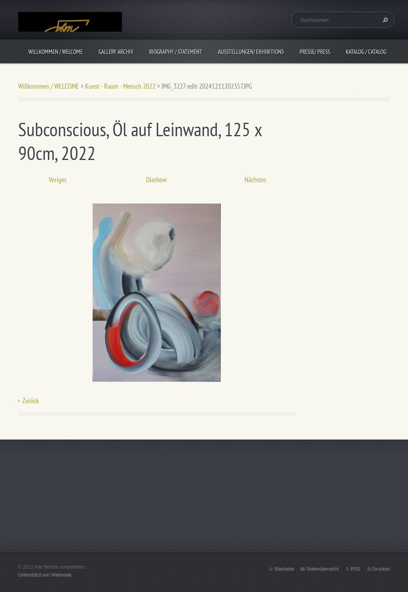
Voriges (57, 179)
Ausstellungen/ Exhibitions (251, 51)
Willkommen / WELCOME (55, 51)
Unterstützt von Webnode (45, 575)
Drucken (381, 569)
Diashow (156, 179)
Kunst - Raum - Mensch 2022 (120, 86)
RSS (356, 569)
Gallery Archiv (116, 51)
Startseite (284, 569)
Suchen (384, 20)
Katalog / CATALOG (366, 51)
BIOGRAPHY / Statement (175, 51)
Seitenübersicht (322, 569)
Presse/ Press (315, 51)
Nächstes (255, 179)
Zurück (30, 400)
